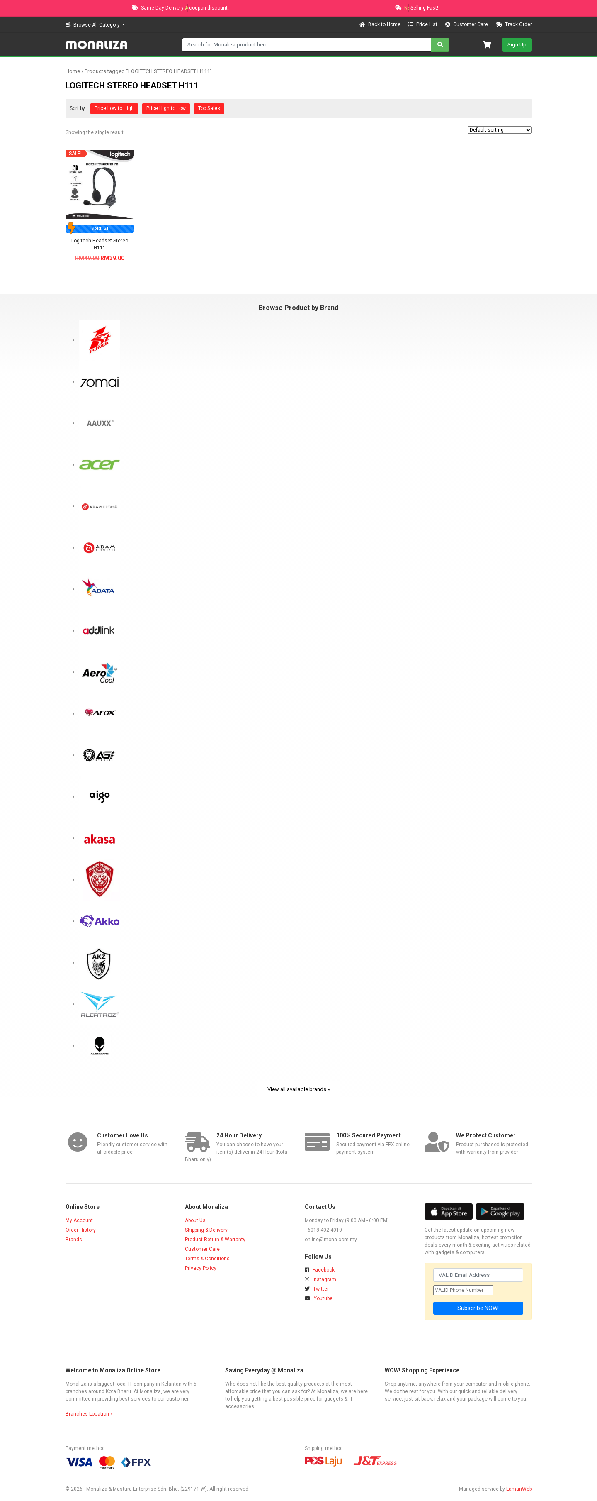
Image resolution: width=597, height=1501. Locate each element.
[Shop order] (500, 130)
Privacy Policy (200, 1268)
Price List (423, 24)
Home (73, 71)
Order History (81, 1230)
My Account (79, 1220)
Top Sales (209, 108)
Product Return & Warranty (215, 1239)
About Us (195, 1220)
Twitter (317, 1289)
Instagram (320, 1279)
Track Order (514, 24)
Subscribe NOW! (478, 1308)
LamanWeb (519, 1489)
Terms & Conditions (207, 1259)
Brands (74, 1239)
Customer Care (467, 24)
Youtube (318, 1298)
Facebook (320, 1270)
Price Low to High (114, 108)
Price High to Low (166, 108)
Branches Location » (89, 1414)
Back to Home (380, 24)
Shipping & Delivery (206, 1230)
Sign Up (517, 44)
